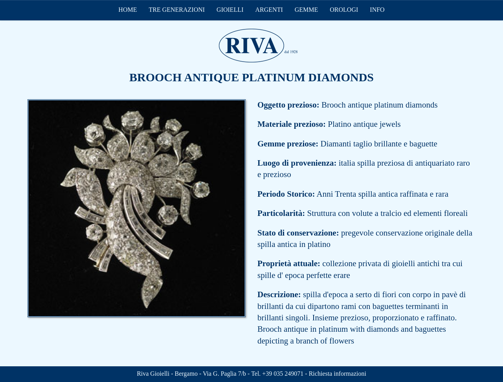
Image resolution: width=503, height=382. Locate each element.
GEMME (306, 9)
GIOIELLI (230, 9)
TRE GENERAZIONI (177, 9)
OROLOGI (344, 9)
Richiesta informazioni (337, 373)
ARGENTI (269, 9)
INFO (377, 9)
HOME (127, 9)
